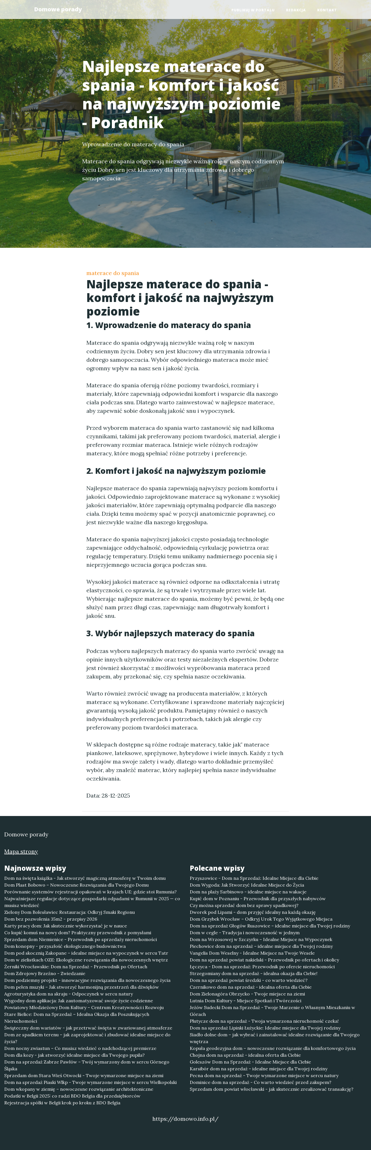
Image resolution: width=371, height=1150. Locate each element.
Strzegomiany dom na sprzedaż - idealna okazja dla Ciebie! (253, 973)
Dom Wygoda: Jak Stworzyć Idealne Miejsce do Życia (247, 885)
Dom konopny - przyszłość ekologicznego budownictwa (65, 946)
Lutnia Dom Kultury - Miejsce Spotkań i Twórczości (245, 1000)
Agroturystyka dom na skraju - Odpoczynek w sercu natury (68, 994)
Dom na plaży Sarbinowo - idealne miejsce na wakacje (248, 892)
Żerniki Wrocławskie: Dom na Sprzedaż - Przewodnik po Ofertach (75, 966)
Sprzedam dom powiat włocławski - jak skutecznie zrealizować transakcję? (271, 1089)
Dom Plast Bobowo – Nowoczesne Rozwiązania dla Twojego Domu (76, 885)
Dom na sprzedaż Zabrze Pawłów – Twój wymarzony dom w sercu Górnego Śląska (86, 1065)
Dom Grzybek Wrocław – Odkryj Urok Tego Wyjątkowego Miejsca (261, 919)
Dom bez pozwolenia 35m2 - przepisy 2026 (50, 919)
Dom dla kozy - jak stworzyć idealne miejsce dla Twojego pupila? (74, 1055)
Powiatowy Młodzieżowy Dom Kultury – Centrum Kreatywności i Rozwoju (84, 1007)
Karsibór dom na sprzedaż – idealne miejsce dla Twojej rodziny (258, 1068)
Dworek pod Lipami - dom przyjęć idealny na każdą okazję (253, 912)
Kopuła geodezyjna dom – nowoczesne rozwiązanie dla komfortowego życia (273, 1048)
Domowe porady (58, 9)
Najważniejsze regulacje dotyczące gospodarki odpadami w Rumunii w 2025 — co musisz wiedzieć (92, 902)
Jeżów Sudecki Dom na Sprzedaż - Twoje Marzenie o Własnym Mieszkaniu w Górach (272, 1011)
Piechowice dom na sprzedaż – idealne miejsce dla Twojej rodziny (261, 946)
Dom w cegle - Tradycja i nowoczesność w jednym (245, 932)
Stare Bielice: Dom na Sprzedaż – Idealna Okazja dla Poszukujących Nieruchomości (76, 1017)
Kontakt (327, 10)
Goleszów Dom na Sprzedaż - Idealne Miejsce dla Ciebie (250, 1062)
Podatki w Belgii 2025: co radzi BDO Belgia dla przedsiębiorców (72, 1096)
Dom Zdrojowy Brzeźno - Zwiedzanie (44, 973)
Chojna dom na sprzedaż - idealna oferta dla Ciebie (245, 1055)
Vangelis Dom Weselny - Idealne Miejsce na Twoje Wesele (252, 953)
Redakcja (296, 10)
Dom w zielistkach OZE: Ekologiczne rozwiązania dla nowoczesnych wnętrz (86, 960)
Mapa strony (21, 851)
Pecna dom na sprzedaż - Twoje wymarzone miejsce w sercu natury (264, 1075)
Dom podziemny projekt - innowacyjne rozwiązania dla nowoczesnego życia (87, 980)
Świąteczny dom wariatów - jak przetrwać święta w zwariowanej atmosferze (88, 1028)
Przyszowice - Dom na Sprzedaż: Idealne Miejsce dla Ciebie (254, 878)
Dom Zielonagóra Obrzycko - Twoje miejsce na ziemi (247, 994)
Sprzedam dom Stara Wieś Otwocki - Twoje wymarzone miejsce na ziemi (83, 1075)
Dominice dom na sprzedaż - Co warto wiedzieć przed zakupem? (260, 1082)
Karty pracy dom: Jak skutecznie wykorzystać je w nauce (65, 926)
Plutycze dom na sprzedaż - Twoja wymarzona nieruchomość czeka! (264, 1021)
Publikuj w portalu (253, 10)
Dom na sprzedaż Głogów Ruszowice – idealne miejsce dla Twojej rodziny (270, 926)
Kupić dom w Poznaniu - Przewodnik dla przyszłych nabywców (258, 898)
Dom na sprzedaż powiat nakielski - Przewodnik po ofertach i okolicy (264, 960)
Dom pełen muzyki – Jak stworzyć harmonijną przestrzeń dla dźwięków (81, 987)
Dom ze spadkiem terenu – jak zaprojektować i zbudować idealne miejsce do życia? (87, 1038)
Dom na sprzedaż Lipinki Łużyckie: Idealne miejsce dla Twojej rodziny (265, 1028)
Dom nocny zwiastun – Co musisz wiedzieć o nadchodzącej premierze (80, 1048)
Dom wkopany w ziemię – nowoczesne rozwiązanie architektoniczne (78, 1089)
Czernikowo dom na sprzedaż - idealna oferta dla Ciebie (251, 987)
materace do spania (112, 272)
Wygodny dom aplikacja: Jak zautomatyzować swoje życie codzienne (78, 1000)
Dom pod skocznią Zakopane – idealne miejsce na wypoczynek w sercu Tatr (86, 953)
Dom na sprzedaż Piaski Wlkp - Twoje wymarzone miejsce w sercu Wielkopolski (90, 1082)
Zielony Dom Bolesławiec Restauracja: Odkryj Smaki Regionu (69, 912)
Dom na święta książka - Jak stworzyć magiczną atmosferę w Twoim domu (85, 878)
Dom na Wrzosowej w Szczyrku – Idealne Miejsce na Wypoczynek (261, 939)
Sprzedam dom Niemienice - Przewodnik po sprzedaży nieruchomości (80, 939)
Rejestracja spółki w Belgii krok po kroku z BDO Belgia (62, 1102)
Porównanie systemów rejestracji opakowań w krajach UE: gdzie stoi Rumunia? (90, 892)
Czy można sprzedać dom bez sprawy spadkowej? (244, 905)
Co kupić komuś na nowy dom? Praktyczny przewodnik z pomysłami (77, 932)
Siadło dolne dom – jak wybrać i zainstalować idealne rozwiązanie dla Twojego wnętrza (275, 1038)
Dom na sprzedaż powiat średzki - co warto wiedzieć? (249, 980)
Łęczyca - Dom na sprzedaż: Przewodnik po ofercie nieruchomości (262, 966)
